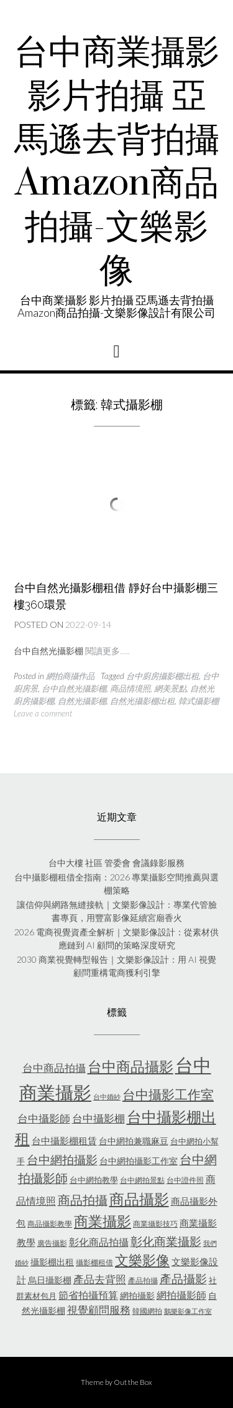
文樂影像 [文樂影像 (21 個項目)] (142, 1259)
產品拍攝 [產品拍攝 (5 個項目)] (143, 1280)
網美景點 (170, 688)
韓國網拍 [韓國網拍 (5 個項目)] (147, 1311)
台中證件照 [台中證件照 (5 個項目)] (185, 1180)
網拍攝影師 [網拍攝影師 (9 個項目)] (181, 1295)
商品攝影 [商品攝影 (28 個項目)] (139, 1199)
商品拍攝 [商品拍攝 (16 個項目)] (82, 1199)
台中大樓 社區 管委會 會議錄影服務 (116, 862)
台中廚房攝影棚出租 (162, 676)
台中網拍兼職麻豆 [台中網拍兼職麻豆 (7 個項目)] (133, 1141)
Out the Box (133, 1382)
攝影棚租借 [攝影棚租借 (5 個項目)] (94, 1262)
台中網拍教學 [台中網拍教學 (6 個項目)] (94, 1180)
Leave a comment (43, 713)
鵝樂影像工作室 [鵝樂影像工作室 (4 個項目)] (188, 1311)
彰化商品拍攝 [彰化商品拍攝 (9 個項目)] (99, 1242)
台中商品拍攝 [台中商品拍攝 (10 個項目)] (54, 1068)
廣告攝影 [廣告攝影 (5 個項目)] (52, 1243)
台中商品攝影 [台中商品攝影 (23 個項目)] (130, 1066)
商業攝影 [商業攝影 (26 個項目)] (102, 1221)
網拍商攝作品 (70, 676)
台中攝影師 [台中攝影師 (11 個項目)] (43, 1118)
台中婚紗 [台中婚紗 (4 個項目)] (107, 1096)
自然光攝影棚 (82, 701)
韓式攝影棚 (198, 701)
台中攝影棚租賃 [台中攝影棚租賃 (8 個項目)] (64, 1140)
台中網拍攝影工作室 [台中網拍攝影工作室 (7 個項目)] (138, 1160)
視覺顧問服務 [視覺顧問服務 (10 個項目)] (98, 1310)
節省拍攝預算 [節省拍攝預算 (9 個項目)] (88, 1295)
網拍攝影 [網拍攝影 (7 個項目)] (137, 1295)
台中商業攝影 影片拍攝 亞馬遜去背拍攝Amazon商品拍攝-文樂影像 (116, 162)
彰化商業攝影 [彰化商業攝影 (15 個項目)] (165, 1241)
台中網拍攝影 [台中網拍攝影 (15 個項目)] (62, 1159)
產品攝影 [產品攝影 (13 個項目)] (183, 1279)
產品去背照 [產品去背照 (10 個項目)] (99, 1279)
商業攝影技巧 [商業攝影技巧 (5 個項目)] (155, 1223)
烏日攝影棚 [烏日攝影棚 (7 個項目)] (49, 1280)
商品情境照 (130, 688)
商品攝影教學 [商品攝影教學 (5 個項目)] (49, 1223)
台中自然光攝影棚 (74, 688)
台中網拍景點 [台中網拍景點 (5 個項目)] (142, 1180)
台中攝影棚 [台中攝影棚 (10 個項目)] (98, 1118)
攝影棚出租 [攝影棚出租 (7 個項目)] (52, 1261)
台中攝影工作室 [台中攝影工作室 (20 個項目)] (168, 1094)
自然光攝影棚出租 (142, 701)
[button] (116, 351)
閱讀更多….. (107, 650)
